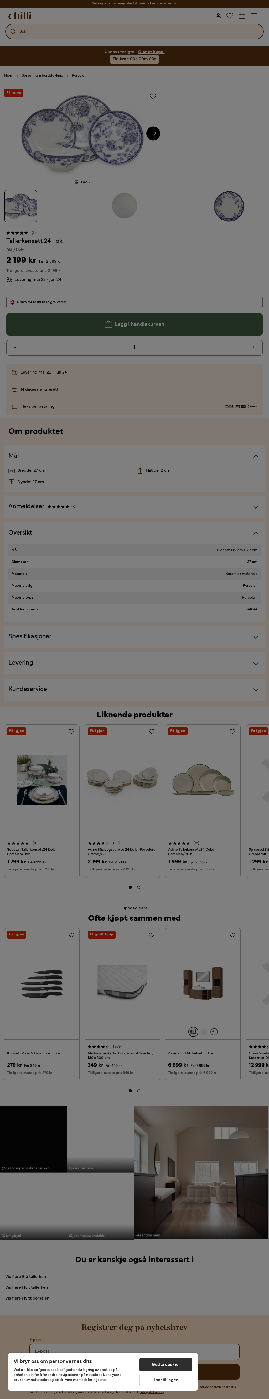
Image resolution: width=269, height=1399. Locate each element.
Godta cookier (166, 1365)
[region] (103, 1372)
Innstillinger (166, 1380)
